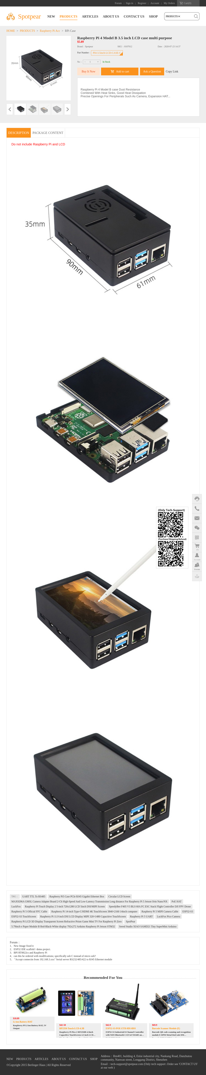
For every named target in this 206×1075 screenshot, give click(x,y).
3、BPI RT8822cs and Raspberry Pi (28, 952)
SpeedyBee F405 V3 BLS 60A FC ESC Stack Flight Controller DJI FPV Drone (150, 906)
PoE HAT (177, 901)
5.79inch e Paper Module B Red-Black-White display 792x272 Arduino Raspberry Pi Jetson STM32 (63, 926)
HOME (10, 30)
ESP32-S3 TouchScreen (23, 916)
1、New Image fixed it (22, 945)
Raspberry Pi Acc (50, 30)
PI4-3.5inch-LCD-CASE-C (107, 52)
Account (154, 3)
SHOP (153, 16)
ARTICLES (90, 16)
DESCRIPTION (18, 133)
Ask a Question (152, 71)
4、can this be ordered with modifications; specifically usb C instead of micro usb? (53, 956)
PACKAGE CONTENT (48, 133)
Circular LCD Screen (119, 896)
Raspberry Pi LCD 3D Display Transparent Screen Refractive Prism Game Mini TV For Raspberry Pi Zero (66, 921)
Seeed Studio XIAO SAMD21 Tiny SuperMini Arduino (147, 926)
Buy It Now (88, 71)
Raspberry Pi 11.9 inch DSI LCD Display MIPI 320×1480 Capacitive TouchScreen (83, 916)
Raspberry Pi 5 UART (141, 916)
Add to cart (122, 71)
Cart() (187, 3)
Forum (118, 3)
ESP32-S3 (187, 911)
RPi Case (70, 30)
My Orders (169, 3)
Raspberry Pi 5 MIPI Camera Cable (159, 911)
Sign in (129, 3)
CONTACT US (134, 16)
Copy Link (172, 71)
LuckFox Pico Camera (168, 916)
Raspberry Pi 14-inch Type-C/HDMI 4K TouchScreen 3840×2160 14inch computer (94, 911)
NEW (51, 16)
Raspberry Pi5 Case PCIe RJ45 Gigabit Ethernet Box (76, 896)
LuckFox (16, 906)
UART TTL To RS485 (33, 896)
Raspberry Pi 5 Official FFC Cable (29, 911)
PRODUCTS (68, 16)
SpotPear (130, 921)
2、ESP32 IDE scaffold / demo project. (30, 949)
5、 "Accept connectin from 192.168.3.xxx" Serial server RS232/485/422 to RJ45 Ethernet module (61, 959)
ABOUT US (111, 16)
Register (142, 3)
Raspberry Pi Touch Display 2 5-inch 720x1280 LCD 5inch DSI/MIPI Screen (65, 906)
